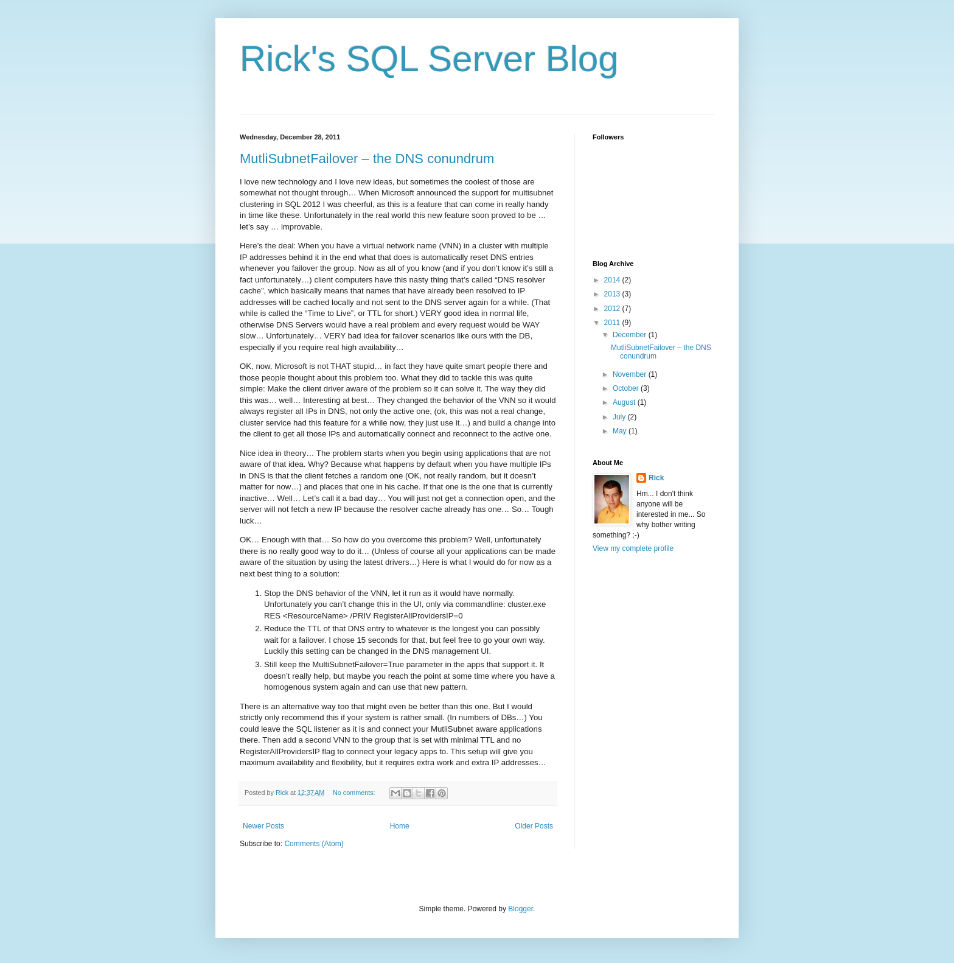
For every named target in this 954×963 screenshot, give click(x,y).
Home (399, 826)
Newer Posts (263, 826)
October (627, 388)
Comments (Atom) (313, 843)
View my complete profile (633, 548)
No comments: (355, 792)
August (625, 402)
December (631, 335)
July (620, 417)
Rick (656, 478)
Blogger (520, 909)
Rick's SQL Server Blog (429, 58)
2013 (613, 294)
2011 (613, 322)
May (620, 431)
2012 (613, 308)
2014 (613, 280)
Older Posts (534, 826)
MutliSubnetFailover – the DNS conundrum (367, 158)
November (631, 374)
